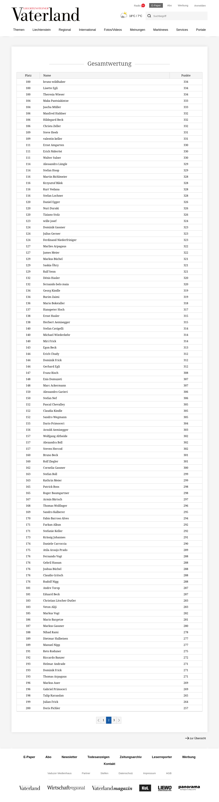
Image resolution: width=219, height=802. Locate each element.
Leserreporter (162, 757)
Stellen (104, 773)
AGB (169, 773)
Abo (169, 5)
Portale (201, 29)
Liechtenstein (42, 29)
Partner (86, 773)
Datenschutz (126, 773)
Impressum (149, 773)
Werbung (183, 5)
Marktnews (160, 29)
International (87, 29)
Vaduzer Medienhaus (60, 773)
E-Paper (156, 5)
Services (182, 29)
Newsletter (69, 757)
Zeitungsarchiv (131, 757)
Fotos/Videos (113, 29)
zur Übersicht (195, 738)
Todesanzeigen (98, 757)
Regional (65, 29)
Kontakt (109, 764)
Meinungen (137, 29)
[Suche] (149, 15)
